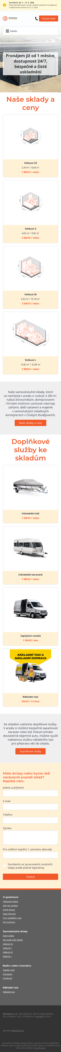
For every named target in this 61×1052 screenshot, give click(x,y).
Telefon (7, 814)
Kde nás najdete (10, 905)
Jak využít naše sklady (13, 939)
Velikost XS (8, 944)
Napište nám (9, 970)
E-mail (6, 801)
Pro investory (9, 922)
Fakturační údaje (10, 901)
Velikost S (7, 948)
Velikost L (7, 956)
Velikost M (7, 952)
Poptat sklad (48, 18)
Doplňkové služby (30, 751)
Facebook (7, 978)
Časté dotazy (9, 909)
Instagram (7, 974)
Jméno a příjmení (13, 787)
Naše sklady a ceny (30, 423)
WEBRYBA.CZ (17, 1030)
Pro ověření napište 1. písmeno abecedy (27, 849)
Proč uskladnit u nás (12, 918)
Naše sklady (8, 935)
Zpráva (7, 828)
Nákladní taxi (9, 992)
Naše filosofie (9, 913)
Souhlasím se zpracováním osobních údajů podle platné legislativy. (30, 866)
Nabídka (13, 31)
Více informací (39, 1048)
